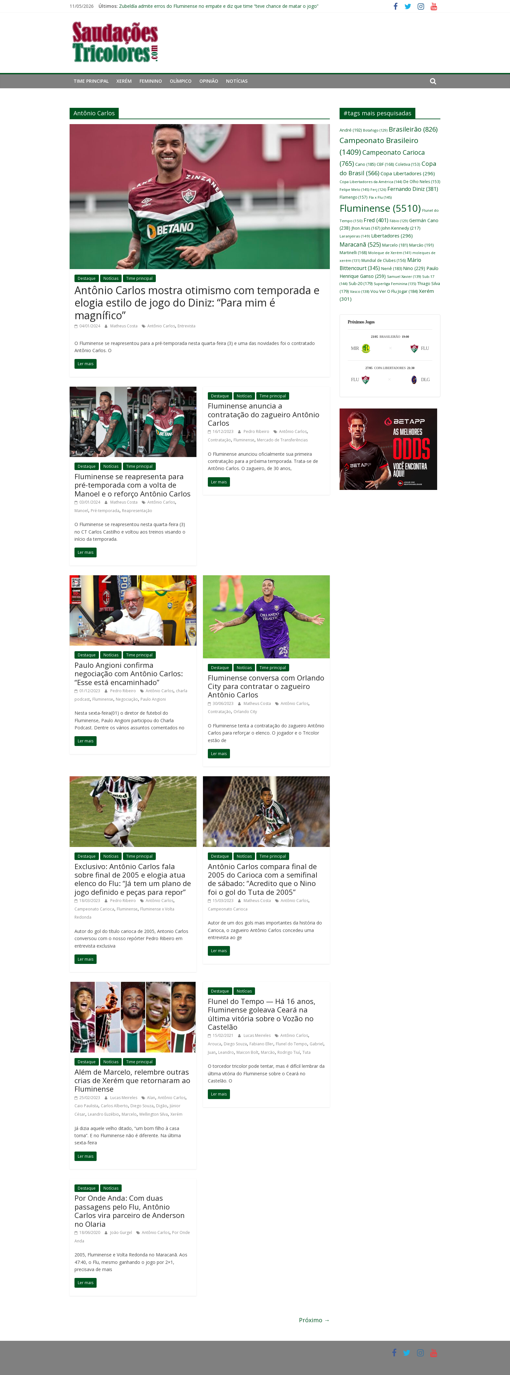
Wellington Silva (153, 1114)
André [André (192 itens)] (351, 130)
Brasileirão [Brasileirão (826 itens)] (413, 129)
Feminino (151, 81)
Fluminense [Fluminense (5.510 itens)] (380, 208)
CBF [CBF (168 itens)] (385, 164)
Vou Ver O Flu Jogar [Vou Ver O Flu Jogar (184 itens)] (394, 291)
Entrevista (186, 326)
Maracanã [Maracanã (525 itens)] (360, 244)
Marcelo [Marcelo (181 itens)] (395, 245)
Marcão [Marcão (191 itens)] (421, 245)
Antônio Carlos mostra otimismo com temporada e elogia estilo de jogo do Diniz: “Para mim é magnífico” (196, 302)
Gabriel (316, 1044)
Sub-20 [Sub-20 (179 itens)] (360, 283)
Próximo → (314, 1320)
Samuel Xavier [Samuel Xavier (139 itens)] (404, 276)
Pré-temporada (105, 510)
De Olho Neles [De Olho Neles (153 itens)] (421, 181)
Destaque (87, 278)
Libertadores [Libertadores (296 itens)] (392, 235)
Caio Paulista (86, 1106)
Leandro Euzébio (103, 1114)
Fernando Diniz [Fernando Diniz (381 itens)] (412, 189)
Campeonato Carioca (94, 909)
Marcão (268, 1052)
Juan (212, 1052)
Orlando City (245, 711)
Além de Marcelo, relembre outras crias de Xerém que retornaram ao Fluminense (132, 1080)
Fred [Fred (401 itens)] (376, 220)
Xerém (124, 81)
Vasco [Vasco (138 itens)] (359, 291)
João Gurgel (121, 1232)
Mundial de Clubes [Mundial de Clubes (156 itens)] (383, 260)
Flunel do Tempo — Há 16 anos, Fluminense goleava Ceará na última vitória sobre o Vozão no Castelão (261, 1014)
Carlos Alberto (114, 1106)
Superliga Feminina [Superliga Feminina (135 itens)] (395, 283)
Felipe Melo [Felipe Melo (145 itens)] (354, 189)
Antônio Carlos (161, 326)
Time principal (91, 81)
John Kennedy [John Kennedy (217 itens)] (401, 228)
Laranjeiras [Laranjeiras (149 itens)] (355, 236)
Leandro (226, 1052)
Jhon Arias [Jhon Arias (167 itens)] (366, 228)
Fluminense (244, 440)
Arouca (214, 1044)
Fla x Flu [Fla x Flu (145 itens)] (380, 197)
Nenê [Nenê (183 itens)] (391, 268)
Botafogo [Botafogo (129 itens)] (375, 130)
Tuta (306, 1052)
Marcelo (129, 1114)
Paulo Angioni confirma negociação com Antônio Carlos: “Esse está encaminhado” (128, 673)
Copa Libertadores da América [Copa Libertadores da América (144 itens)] (371, 181)
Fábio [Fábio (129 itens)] (399, 220)
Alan (151, 1097)
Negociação (127, 699)
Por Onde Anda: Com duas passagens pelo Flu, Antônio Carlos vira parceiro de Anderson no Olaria (129, 1210)
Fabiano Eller (261, 1044)
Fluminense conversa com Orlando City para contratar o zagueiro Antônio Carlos (266, 686)
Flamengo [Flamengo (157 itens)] (354, 197)
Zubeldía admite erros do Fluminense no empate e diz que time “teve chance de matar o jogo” (218, 6)
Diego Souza (142, 1106)
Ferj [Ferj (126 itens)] (378, 189)
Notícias (237, 81)
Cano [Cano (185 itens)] (365, 164)
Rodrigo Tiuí (288, 1052)
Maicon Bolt (247, 1052)
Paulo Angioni (153, 699)
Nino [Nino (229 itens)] (414, 268)
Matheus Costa (124, 326)
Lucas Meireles (124, 1097)
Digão (161, 1106)
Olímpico (181, 81)
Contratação (219, 440)
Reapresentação (137, 510)
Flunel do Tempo (291, 1044)
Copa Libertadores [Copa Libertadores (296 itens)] (408, 173)
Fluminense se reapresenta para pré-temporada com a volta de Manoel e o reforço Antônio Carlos (132, 484)
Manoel (81, 510)
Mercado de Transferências (282, 440)
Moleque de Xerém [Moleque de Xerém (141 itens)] (389, 252)
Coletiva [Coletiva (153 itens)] (407, 164)
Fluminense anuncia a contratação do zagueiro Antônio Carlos (263, 414)
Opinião (208, 81)
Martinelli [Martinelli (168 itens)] (353, 252)
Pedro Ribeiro (257, 431)
